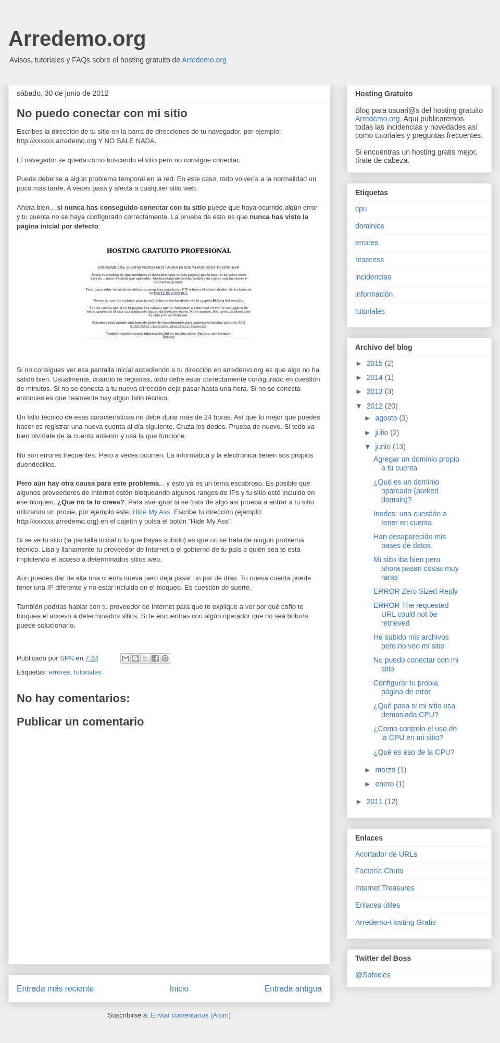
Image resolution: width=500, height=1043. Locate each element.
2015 (376, 363)
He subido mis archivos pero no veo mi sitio (411, 641)
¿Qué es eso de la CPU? (414, 752)
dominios (369, 226)
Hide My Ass (151, 512)
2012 (376, 406)
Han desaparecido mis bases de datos (409, 541)
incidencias (373, 277)
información (374, 294)
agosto (387, 418)
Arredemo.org (77, 38)
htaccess (369, 260)
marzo (386, 770)
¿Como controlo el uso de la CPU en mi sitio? (415, 733)
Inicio (179, 988)
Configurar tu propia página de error (405, 687)
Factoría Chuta (379, 871)
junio (383, 446)
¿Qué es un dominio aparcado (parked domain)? (406, 491)
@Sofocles (373, 975)
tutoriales (88, 672)
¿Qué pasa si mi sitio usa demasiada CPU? (414, 710)
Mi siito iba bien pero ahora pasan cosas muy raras (416, 568)
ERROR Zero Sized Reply (415, 591)
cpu (361, 209)
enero (385, 784)
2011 (376, 801)
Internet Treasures (385, 888)
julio (382, 432)
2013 (376, 391)
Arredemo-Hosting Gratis (395, 922)
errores (59, 672)
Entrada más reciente (55, 988)
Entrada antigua (293, 988)
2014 (376, 377)
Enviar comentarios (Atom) (191, 1015)
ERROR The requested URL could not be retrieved (410, 614)
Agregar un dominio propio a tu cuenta (416, 463)
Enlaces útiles (377, 905)
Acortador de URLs (386, 854)
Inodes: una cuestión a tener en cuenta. (410, 518)
